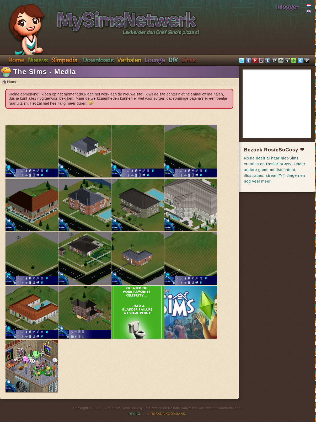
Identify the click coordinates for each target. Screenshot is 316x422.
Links (188, 60)
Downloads (98, 60)
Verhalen (129, 60)
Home (16, 60)
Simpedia (64, 60)
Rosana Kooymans (168, 414)
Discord (155, 60)
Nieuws (38, 60)
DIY (173, 60)
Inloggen (288, 6)
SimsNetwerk (96, 17)
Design (135, 414)
